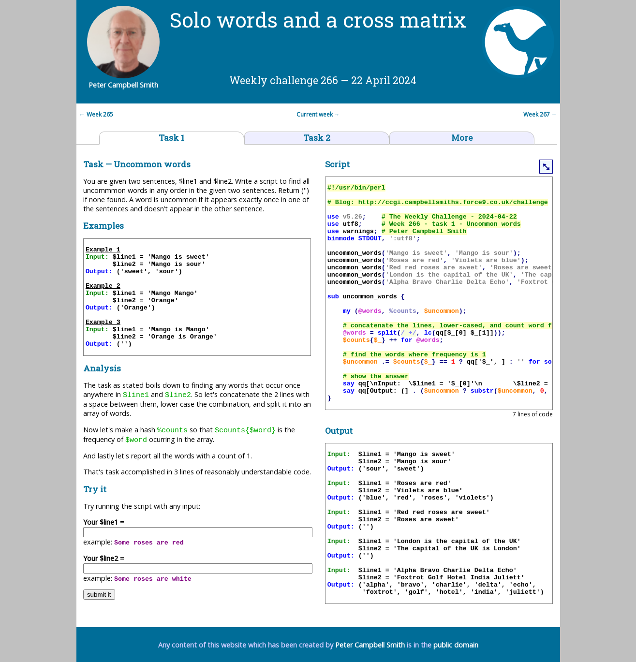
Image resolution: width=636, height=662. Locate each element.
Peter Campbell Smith (370, 644)
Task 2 (316, 137)
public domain (455, 644)
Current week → (318, 114)
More (462, 137)
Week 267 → (541, 114)
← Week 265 (94, 114)
